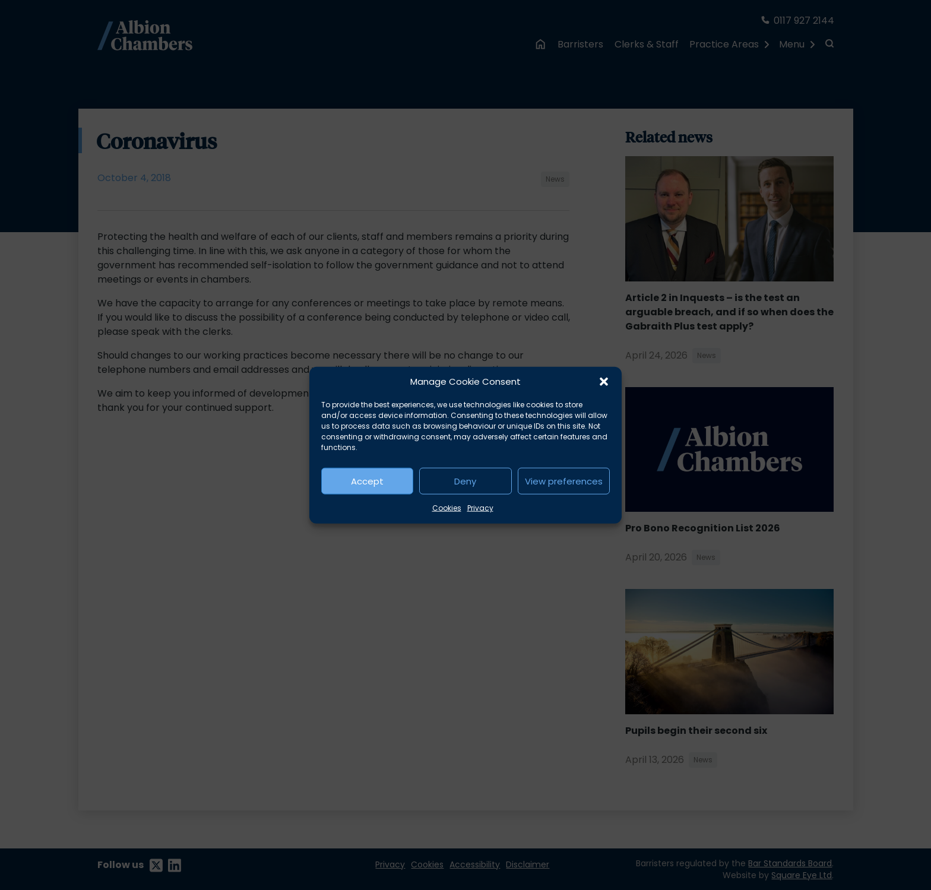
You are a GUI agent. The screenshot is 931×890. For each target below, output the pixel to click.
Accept (367, 480)
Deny (465, 480)
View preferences (564, 480)
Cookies (446, 508)
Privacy (480, 508)
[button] (604, 382)
